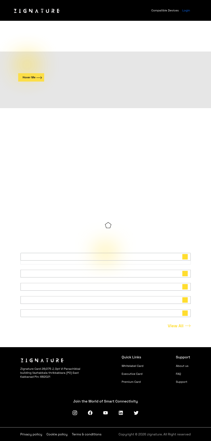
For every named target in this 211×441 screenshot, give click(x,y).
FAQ (178, 374)
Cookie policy (57, 434)
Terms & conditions (87, 434)
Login (186, 10)
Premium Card (131, 382)
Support (181, 382)
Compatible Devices (165, 10)
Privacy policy (31, 434)
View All (176, 326)
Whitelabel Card (133, 366)
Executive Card (132, 374)
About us (182, 366)
